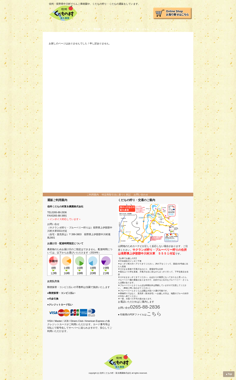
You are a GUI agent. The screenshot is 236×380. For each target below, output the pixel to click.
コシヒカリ (171, 29)
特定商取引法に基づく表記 (116, 194)
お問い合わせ (180, 35)
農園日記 (120, 35)
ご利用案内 (93, 194)
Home (49, 35)
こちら (154, 313)
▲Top (228, 374)
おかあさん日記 (139, 35)
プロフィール (102, 35)
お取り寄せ (64, 35)
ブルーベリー (126, 29)
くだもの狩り (83, 35)
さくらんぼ (110, 29)
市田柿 (97, 29)
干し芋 (76, 29)
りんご (86, 29)
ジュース (157, 29)
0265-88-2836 (145, 307)
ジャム (145, 29)
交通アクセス (160, 35)
